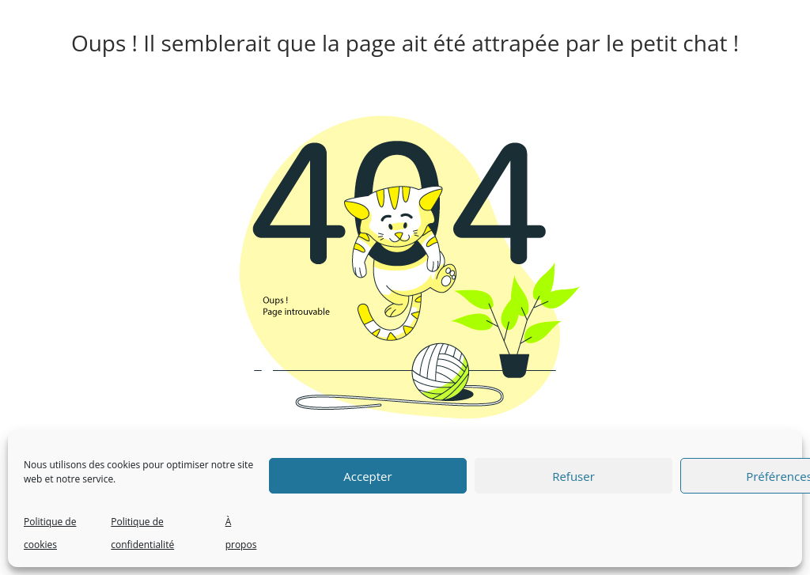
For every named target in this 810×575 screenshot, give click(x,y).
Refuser (573, 476)
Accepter (367, 476)
